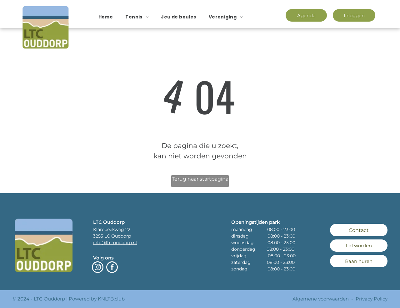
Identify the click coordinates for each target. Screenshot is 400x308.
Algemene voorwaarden (320, 299)
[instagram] (97, 268)
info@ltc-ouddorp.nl (115, 242)
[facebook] (112, 268)
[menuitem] (105, 17)
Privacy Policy (372, 299)
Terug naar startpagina (200, 179)
